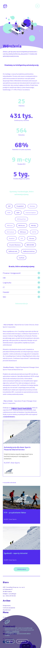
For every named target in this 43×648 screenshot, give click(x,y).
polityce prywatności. (12, 631)
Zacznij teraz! (7, 610)
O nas (4, 617)
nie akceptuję (22, 641)
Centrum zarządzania (9, 607)
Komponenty (7, 605)
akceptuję (10, 641)
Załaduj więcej (21, 569)
